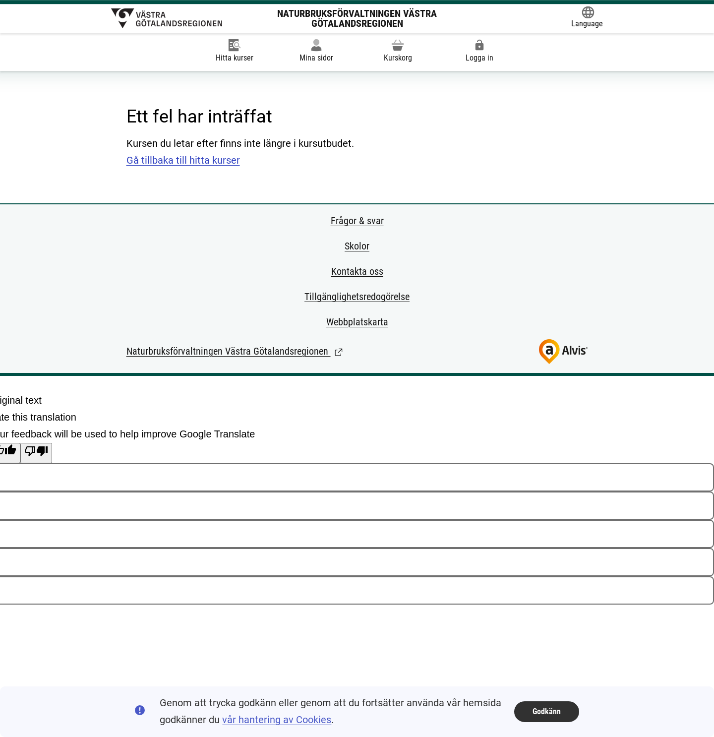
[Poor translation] (36, 453)
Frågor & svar (357, 221)
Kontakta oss (357, 271)
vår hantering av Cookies (276, 720)
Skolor (357, 246)
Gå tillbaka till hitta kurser (183, 160)
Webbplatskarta (357, 322)
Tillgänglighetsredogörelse (357, 297)
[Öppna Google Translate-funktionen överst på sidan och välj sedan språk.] (587, 18)
